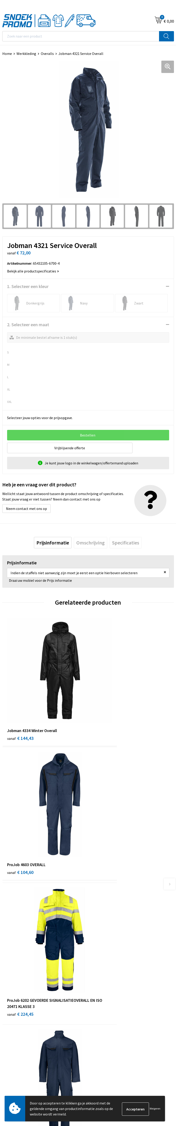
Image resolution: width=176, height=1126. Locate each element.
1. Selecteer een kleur (28, 286)
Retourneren (100, 940)
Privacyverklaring (16, 1018)
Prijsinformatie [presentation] (52, 542)
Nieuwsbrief (99, 919)
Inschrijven (161, 1074)
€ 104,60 (106, 709)
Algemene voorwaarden (20, 1004)
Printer (96, 1011)
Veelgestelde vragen (106, 926)
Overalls (47, 53)
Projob (95, 1024)
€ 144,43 (20, 709)
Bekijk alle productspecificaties (33, 271)
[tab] (53, 542)
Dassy (94, 1004)
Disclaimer (10, 1024)
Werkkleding (26, 53)
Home (7, 53)
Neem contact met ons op (26, 508)
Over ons (97, 905)
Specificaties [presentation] (125, 542)
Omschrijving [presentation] (90, 542)
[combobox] (80, 36)
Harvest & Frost (102, 1018)
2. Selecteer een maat (28, 324)
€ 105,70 (106, 821)
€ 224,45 (20, 828)
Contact (96, 912)
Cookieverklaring (15, 1011)
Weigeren (155, 1108)
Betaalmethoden (103, 933)
